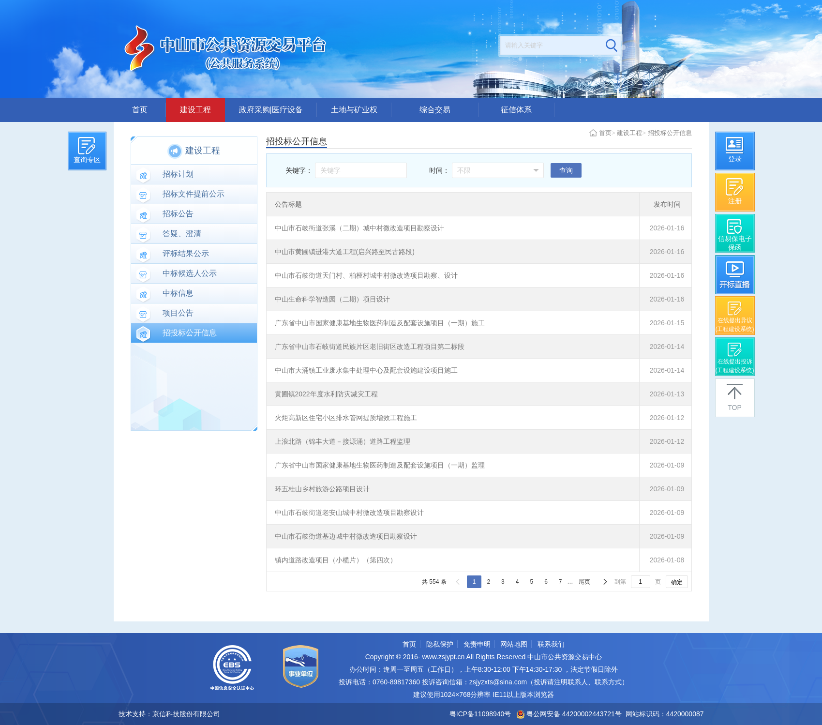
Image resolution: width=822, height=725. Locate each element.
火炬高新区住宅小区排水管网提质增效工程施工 (346, 418)
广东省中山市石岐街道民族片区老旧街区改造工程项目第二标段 (369, 346)
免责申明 (477, 644)
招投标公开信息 (670, 132)
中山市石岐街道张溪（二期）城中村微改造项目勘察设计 (359, 228)
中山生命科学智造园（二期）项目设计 (332, 299)
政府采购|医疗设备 (271, 110)
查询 (566, 170)
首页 (140, 110)
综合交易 (434, 110)
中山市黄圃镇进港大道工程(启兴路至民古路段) (345, 252)
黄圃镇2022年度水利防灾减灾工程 (326, 394)
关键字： (299, 170)
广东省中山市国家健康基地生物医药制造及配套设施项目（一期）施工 (380, 323)
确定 (677, 582)
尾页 (584, 581)
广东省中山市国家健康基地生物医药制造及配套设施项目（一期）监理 (380, 465)
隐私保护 (439, 644)
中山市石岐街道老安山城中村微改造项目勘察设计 (349, 512)
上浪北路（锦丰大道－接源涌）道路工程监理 (342, 441)
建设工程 (195, 110)
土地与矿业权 (354, 110)
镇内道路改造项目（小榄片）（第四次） (336, 560)
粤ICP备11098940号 (480, 714)
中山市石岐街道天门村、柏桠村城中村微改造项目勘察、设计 (366, 275)
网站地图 (513, 644)
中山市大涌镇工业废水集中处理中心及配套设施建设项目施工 (366, 370)
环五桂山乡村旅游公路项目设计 (322, 489)
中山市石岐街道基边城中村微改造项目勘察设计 (346, 536)
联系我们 (551, 644)
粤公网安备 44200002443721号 (569, 714)
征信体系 (516, 110)
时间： (439, 170)
